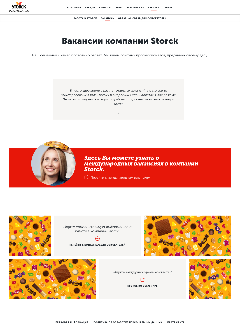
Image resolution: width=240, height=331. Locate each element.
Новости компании (130, 7)
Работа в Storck (85, 18)
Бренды (90, 7)
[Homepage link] (19, 7)
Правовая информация (71, 322)
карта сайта (176, 322)
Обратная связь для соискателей (142, 18)
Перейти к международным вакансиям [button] (117, 178)
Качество (106, 7)
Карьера (153, 7)
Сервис (168, 7)
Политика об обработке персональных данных (128, 322)
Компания (74, 7)
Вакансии (108, 18)
